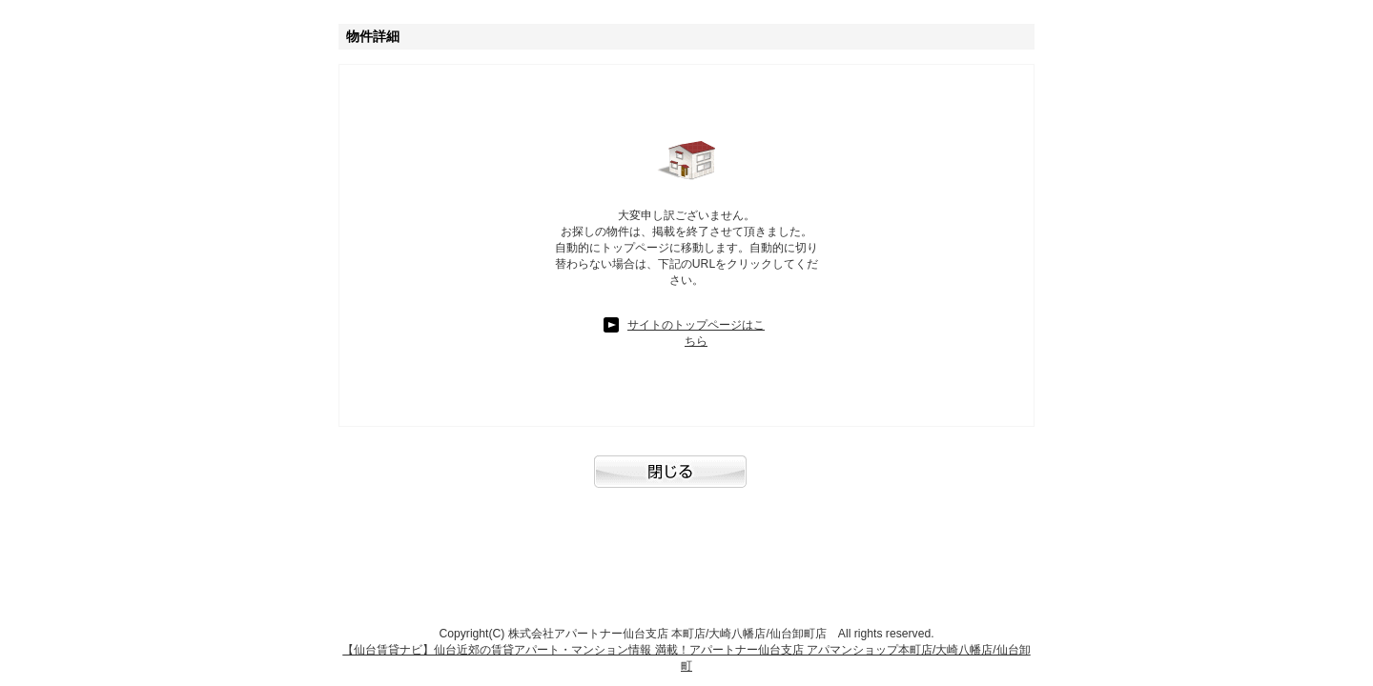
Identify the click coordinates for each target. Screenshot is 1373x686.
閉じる (686, 481)
